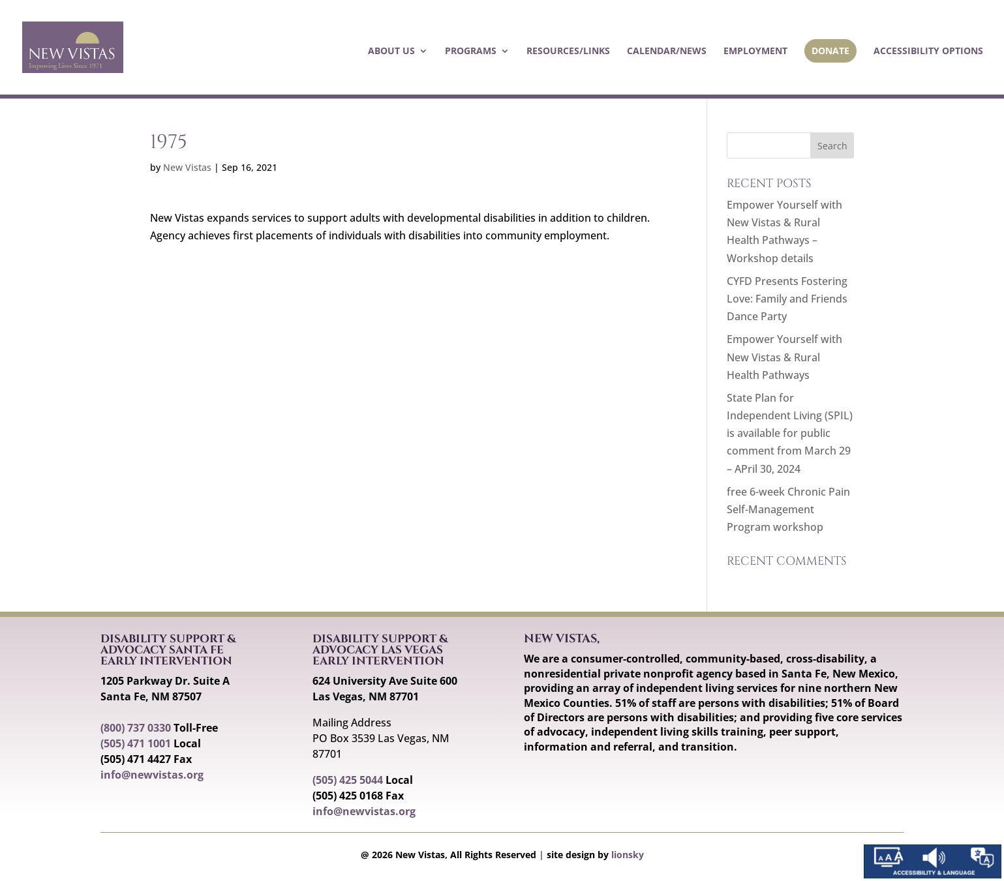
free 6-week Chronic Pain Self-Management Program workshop (788, 509)
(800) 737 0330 (135, 728)
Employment (755, 51)
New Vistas (187, 167)
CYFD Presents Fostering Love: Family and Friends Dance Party (787, 298)
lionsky (627, 854)
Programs (470, 51)
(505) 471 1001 (135, 743)
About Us (391, 51)
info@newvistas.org (152, 775)
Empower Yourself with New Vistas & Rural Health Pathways (784, 356)
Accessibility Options (928, 51)
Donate (830, 50)
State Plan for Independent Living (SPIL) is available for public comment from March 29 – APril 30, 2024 (790, 433)
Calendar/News (667, 51)
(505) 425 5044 (347, 780)
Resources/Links (568, 51)
